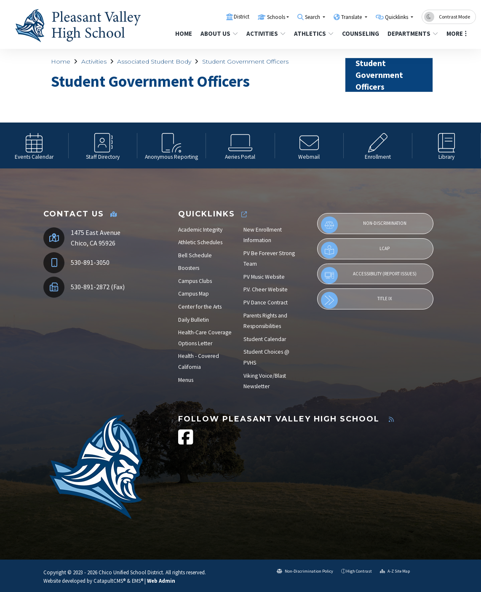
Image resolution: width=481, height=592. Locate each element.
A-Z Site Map (395, 571)
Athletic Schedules (200, 242)
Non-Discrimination (363, 224)
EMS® (137, 580)
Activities (265, 33)
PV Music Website (264, 276)
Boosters (188, 268)
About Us (219, 33)
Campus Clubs (195, 281)
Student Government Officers (245, 61)
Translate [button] (352, 17)
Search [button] (313, 17)
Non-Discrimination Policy (305, 571)
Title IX (356, 300)
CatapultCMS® (110, 580)
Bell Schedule (195, 255)
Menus (185, 380)
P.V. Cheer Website (265, 289)
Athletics (313, 33)
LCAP (355, 250)
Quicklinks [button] (397, 17)
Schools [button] (276, 17)
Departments (411, 33)
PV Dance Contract (265, 302)
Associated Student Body (154, 61)
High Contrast (359, 571)
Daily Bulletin (193, 319)
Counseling (360, 33)
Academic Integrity (200, 229)
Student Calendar (264, 339)
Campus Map (193, 293)
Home (183, 33)
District (241, 16)
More (456, 33)
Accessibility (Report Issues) (369, 275)
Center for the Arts (200, 306)
